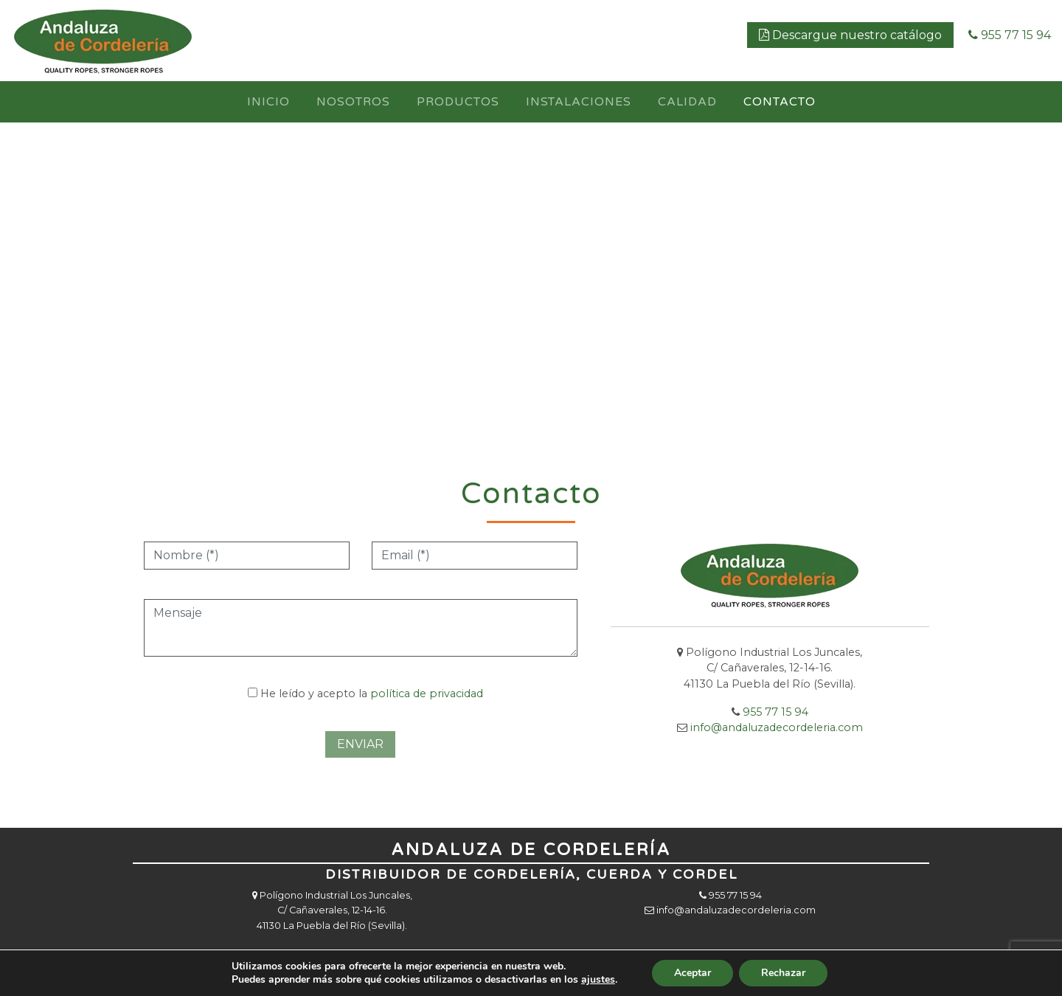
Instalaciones (578, 101)
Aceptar (692, 973)
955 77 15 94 (1009, 35)
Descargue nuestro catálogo (850, 35)
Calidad (687, 101)
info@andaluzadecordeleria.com (736, 910)
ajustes (598, 979)
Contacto (779, 101)
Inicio (268, 101)
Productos (458, 101)
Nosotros (353, 101)
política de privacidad (426, 693)
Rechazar (783, 973)
